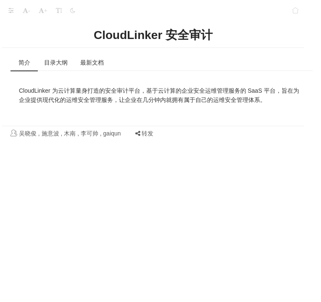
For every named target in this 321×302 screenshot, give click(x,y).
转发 (144, 133)
